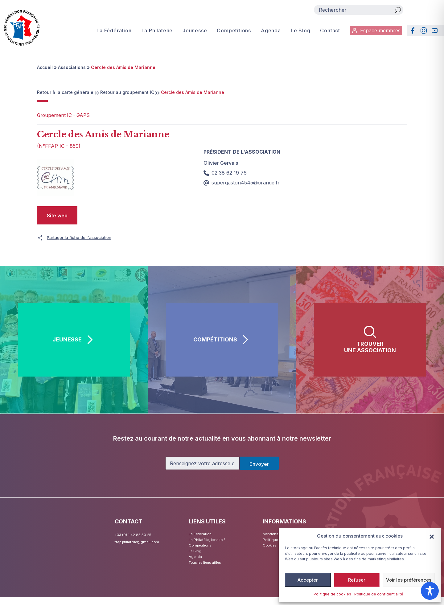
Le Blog (299, 32)
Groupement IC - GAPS (66, 115)
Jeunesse (193, 32)
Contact (328, 32)
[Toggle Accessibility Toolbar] (429, 590)
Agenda (269, 32)
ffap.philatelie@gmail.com (140, 541)
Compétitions (232, 32)
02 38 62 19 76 (225, 172)
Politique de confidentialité (378, 594)
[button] (432, 536)
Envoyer (259, 464)
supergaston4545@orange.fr (242, 182)
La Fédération (112, 32)
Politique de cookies (332, 594)
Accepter (308, 580)
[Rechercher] (398, 9)
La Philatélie (155, 32)
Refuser (356, 580)
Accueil (45, 67)
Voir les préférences (408, 580)
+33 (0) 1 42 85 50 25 (136, 534)
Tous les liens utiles (208, 569)
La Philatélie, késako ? (211, 541)
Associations (73, 67)
